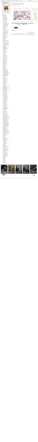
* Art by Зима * (4, 99)
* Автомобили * (4, 50)
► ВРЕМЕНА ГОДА (4, 37)
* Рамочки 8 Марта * (5, 114)
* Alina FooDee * (4, 16)
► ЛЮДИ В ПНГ (4, 63)
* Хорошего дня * (4, 86)
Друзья (5, 2)
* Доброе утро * (4, 80)
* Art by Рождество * (5, 105)
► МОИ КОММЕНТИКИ (4, 70)
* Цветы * (4, 60)
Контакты (34, 438)
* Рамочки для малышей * (5, 117)
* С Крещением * (4, 84)
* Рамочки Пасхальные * (5, 121)
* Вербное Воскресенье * (5, 78)
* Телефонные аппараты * (5, 59)
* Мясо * (3, 27)
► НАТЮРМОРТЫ (4, 130)
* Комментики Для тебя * (5, 71)
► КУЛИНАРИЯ (3, 15)
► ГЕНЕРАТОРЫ (4, 47)
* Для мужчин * (4, 69)
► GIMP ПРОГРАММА (4, 35)
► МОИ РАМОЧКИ (4, 111)
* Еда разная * (4, 52)
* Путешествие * (4, 62)
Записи (3, 2)
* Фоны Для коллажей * (5, 154)
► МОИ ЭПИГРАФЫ (4, 89)
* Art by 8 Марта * (4, 91)
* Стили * (4, 159)
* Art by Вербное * (4, 94)
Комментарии (7, 2)
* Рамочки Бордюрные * (5, 115)
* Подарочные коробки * (5, 56)
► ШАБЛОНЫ (3, 162)
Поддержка (29, 0)
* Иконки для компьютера (5, 44)
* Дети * (3, 64)
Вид (30, 0)
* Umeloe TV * (4, 19)
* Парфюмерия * (4, 54)
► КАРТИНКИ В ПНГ (4, 48)
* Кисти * (3, 157)
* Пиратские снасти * (5, 55)
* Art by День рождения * (5, 97)
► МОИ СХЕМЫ (4, 87)
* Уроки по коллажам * (5, 34)
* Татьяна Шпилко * (5, 32)
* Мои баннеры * (4, 109)
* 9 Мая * (3, 49)
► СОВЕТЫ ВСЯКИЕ (4, 138)
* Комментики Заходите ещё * (6, 72)
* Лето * (3, 39)
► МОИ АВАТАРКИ (4, 68)
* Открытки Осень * (5, 81)
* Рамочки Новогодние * (5, 120)
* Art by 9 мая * (4, 93)
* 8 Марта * (4, 76)
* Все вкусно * (4, 22)
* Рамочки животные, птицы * (5, 118)
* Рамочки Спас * (4, 112)
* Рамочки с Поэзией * (5, 126)
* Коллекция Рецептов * (5, 24)
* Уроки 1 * (4, 36)
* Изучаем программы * (5, 43)
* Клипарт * (4, 53)
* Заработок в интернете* (5, 41)
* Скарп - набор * (4, 58)
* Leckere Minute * (4, 18)
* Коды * (3, 42)
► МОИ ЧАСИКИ (4, 88)
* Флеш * (3, 136)
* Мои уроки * (4, 45)
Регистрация (8, 0)
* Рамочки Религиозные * (5, 123)
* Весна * (4, 38)
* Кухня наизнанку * (5, 25)
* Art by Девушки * (4, 96)
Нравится (30, 32)
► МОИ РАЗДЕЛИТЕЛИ (4, 108)
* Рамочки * (4, 135)
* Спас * (3, 85)
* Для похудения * (4, 141)
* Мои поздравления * (5, 132)
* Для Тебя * (4, 79)
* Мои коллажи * (4, 33)
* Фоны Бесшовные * (5, 153)
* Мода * (3, 145)
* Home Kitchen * (4, 17)
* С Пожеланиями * (4, 75)
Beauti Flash (2, 3)
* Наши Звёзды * (4, 129)
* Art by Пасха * (4, 103)
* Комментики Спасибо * (5, 74)
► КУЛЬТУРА (3, 61)
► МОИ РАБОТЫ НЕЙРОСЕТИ (5, 90)
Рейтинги (14, 0)
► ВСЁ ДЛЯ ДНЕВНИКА (4, 40)
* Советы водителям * (5, 148)
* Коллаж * (4, 133)
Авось (17, 0)
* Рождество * (4, 83)
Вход (10, 0)
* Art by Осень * (4, 102)
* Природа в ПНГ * (4, 57)
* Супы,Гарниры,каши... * (5, 31)
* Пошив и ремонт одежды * (5, 147)
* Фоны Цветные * (4, 156)
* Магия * (4, 144)
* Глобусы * (4, 51)
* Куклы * (4, 66)
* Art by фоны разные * (5, 106)
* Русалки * (4, 67)
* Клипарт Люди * (4, 65)
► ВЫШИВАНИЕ (4, 46)
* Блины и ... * (4, 21)
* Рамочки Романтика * (5, 124)
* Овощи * (4, 28)
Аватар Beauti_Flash (6, 7)
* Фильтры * (4, 160)
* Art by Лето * (4, 100)
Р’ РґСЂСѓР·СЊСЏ (6, 11)
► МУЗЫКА (3, 127)
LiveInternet (4, 0)
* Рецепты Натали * (5, 29)
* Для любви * (4, 142)
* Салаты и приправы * (5, 30)
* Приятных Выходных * (5, 82)
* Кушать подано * (4, 26)
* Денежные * (4, 139)
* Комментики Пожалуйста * (5, 73)
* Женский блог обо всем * (5, 23)
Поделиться (32, 32)
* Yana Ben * (4, 20)
